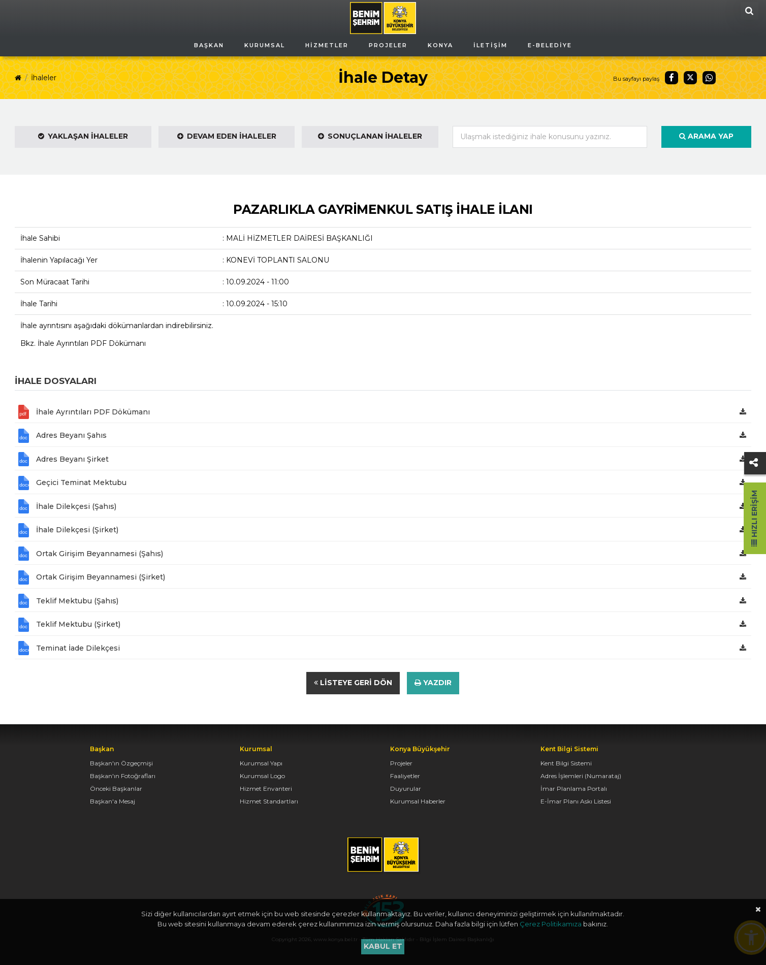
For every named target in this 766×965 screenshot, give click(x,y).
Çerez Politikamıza (551, 924)
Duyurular (405, 788)
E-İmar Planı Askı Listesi (575, 801)
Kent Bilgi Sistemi (566, 763)
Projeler (401, 763)
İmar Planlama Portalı (573, 788)
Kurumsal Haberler (417, 801)
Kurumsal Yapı (261, 763)
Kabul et (383, 946)
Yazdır (433, 682)
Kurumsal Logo (262, 776)
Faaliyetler (405, 776)
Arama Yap (706, 136)
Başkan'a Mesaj (112, 801)
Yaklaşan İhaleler (83, 136)
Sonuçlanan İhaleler (370, 136)
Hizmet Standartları (269, 801)
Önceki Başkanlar (116, 788)
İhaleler (43, 77)
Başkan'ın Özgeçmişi (121, 763)
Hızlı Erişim (754, 518)
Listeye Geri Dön (353, 682)
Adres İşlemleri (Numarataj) (580, 776)
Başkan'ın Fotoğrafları (122, 776)
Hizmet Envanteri (266, 788)
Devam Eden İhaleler (226, 136)
